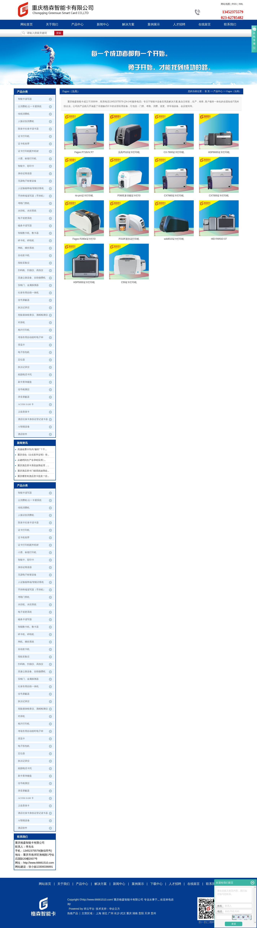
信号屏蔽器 (23, 300)
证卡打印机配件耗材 (28, 151)
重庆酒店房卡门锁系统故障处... (33, 470)
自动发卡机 (23, 255)
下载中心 (156, 883)
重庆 (129, 913)
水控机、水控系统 (27, 210)
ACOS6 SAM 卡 (26, 404)
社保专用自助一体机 (28, 292)
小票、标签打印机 (27, 158)
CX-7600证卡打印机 (174, 152)
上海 (98, 913)
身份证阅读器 (25, 173)
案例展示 (154, 24)
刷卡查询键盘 (25, 382)
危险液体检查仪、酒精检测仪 (33, 315)
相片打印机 (23, 329)
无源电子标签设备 (27, 181)
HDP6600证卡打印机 (218, 152)
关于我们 (52, 24)
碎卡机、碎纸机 (26, 240)
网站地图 (225, 4)
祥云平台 (89, 908)
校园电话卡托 (25, 374)
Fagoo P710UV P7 (84, 152)
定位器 (21, 359)
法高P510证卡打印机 (129, 152)
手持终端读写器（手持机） (32, 195)
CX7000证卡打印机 (219, 195)
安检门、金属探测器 (28, 285)
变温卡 (21, 344)
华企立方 (114, 908)
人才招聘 (179, 24)
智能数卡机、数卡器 (28, 233)
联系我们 (230, 24)
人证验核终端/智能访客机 (31, 188)
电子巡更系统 (25, 218)
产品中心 (77, 24)
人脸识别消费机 (26, 121)
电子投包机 (23, 352)
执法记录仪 (23, 307)
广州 (110, 913)
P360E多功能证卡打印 (128, 195)
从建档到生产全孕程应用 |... (32, 460)
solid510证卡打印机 (174, 239)
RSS (234, 4)
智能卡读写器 (25, 99)
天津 (147, 913)
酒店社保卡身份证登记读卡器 (33, 419)
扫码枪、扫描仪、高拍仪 (30, 270)
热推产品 (72, 913)
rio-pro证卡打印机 (84, 195)
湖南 (135, 913)
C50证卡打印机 (129, 282)
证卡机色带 (23, 143)
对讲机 (21, 322)
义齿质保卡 (23, 411)
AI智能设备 (24, 426)
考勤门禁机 (23, 203)
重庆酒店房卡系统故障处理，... (33, 465)
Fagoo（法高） (233, 91)
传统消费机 (23, 113)
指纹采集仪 (23, 262)
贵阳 (141, 913)
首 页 (207, 91)
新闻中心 (103, 24)
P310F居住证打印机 (129, 239)
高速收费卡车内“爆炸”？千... (32, 449)
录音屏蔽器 (23, 397)
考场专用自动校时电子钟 (30, 337)
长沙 (117, 913)
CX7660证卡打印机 (174, 195)
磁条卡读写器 (25, 225)
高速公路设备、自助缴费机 (32, 277)
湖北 (104, 913)
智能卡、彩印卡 (26, 166)
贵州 (153, 913)
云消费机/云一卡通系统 (29, 106)
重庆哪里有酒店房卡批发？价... (33, 476)
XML (240, 4)
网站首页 (26, 24)
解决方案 (128, 24)
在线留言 (204, 24)
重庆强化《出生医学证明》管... (33, 454)
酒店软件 (22, 434)
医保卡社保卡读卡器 (28, 128)
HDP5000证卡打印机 (84, 282)
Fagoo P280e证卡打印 (83, 239)
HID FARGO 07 (219, 239)
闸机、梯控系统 (26, 248)
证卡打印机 (23, 136)
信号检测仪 (23, 389)
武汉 (123, 913)
